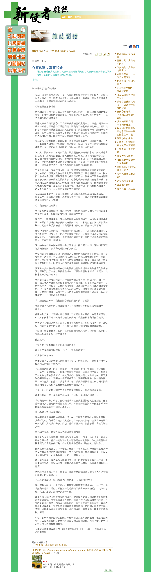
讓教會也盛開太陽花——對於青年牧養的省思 (126, 104)
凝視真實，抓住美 (126, 188)
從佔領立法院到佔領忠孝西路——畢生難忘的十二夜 (126, 131)
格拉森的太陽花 (125, 156)
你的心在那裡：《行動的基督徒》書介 (126, 114)
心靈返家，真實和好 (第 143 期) (50, 545)
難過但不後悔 (124, 184)
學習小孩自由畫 (125, 138)
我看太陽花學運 (125, 180)
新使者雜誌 (37, 50)
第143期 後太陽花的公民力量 (61, 50)
